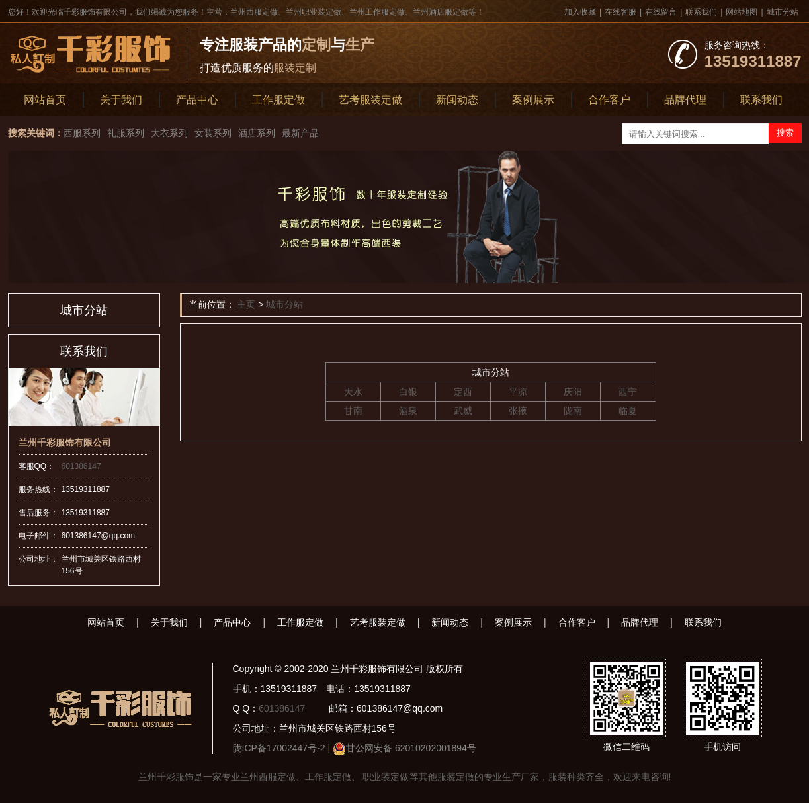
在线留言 (661, 12)
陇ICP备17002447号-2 (279, 748)
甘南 (353, 410)
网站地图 (741, 12)
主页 (246, 304)
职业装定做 (385, 776)
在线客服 (620, 12)
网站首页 (45, 99)
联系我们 (701, 12)
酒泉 (408, 410)
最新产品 (300, 133)
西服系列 (82, 133)
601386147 (81, 466)
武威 (463, 410)
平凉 (518, 391)
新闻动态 (457, 99)
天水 (353, 391)
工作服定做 (278, 99)
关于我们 (121, 99)
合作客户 (609, 99)
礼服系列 (125, 133)
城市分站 (782, 12)
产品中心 (197, 99)
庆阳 (573, 391)
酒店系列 (256, 133)
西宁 (627, 391)
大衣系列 (169, 133)
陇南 (573, 410)
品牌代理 (685, 99)
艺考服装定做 (370, 99)
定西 (463, 391)
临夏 (627, 410)
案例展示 (533, 99)
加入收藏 (580, 12)
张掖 (518, 410)
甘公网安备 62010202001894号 (411, 748)
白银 (408, 391)
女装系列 (213, 133)
